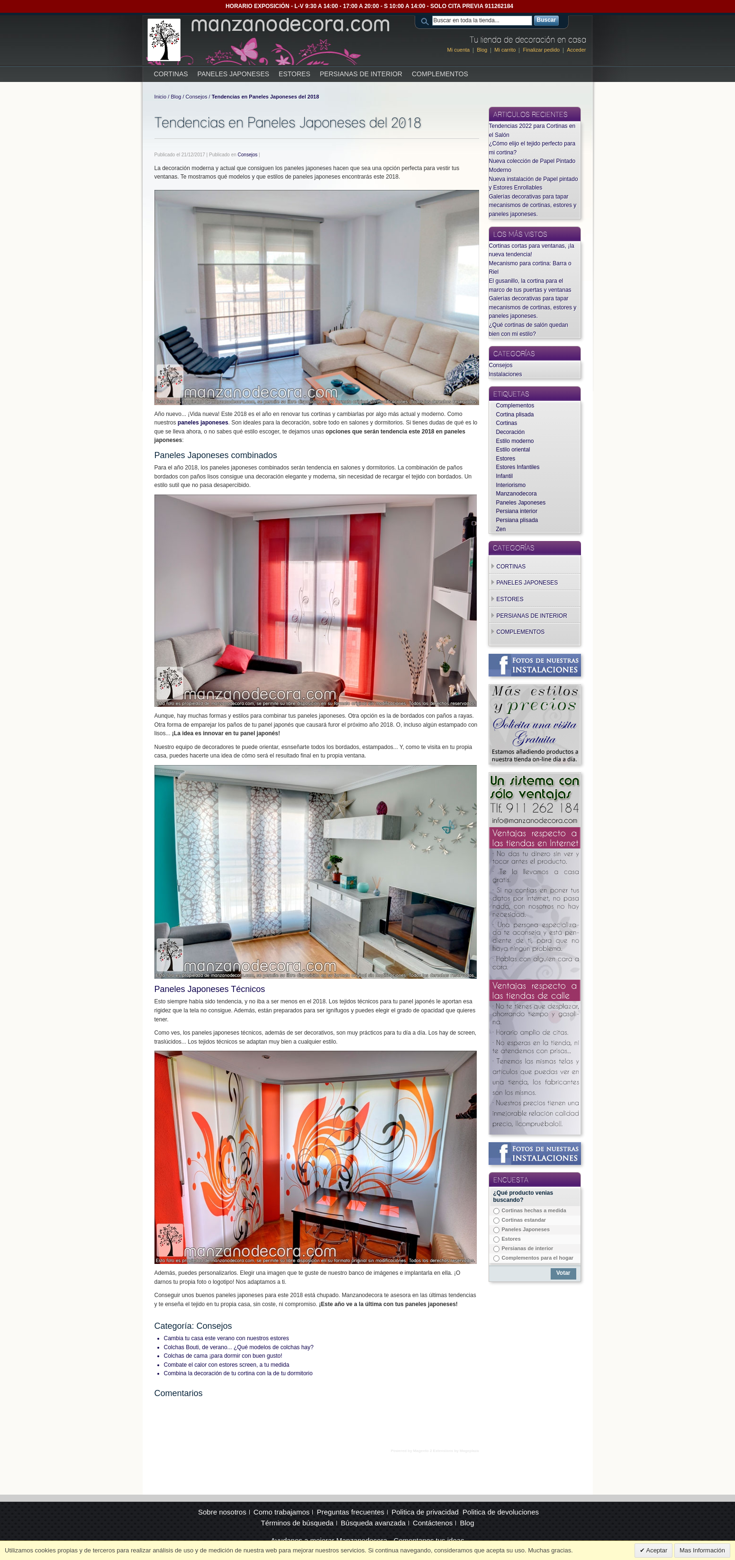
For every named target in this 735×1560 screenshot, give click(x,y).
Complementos (515, 405)
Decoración (510, 432)
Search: (426, 21)
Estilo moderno (515, 441)
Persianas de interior (528, 1248)
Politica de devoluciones (501, 1512)
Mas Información (702, 1550)
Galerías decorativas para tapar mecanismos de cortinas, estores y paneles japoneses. (533, 205)
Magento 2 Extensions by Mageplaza (446, 1451)
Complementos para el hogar (538, 1258)
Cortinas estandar (524, 1220)
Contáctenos (433, 1523)
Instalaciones (505, 374)
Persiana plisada (517, 520)
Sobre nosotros (222, 1512)
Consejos (197, 96)
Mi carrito (505, 50)
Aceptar (656, 1550)
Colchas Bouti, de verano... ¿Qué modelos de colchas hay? (239, 1347)
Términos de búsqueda (297, 1523)
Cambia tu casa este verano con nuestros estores (226, 1338)
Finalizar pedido (541, 50)
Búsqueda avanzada (373, 1523)
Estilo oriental (513, 449)
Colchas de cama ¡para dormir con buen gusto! (223, 1356)
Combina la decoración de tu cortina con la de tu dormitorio (238, 1373)
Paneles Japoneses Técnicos (209, 989)
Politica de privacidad (425, 1512)
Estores (506, 458)
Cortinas (506, 423)
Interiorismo (511, 485)
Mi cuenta (458, 50)
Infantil (504, 476)
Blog (482, 50)
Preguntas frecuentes (350, 1512)
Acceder (576, 50)
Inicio (160, 96)
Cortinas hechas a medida (534, 1210)
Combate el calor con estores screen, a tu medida (227, 1365)
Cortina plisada (515, 414)
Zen (501, 529)
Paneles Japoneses (521, 502)
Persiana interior (516, 511)
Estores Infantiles (518, 467)
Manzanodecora (516, 493)
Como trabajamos (281, 1512)
